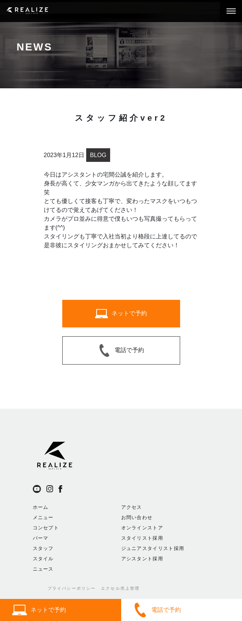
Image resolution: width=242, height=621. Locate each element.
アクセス (131, 507)
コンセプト (46, 527)
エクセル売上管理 (120, 588)
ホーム (41, 507)
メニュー (43, 517)
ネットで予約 (39, 610)
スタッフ (43, 548)
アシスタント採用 (142, 558)
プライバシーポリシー (72, 588)
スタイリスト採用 (142, 538)
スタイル (43, 558)
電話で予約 (157, 610)
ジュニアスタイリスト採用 (153, 548)
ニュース (43, 569)
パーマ (41, 538)
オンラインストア (142, 527)
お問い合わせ (137, 517)
